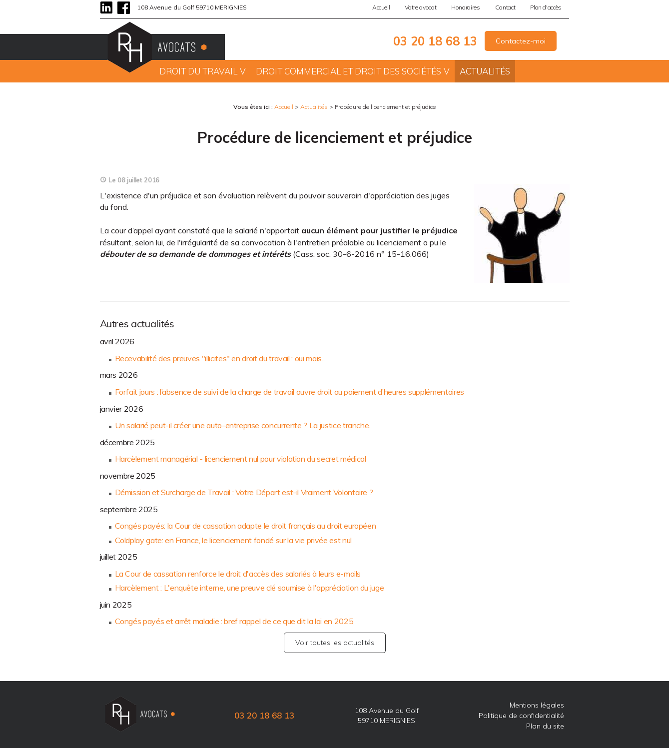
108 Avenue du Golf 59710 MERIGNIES (192, 7)
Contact (505, 7)
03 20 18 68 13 (435, 40)
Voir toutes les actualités (334, 642)
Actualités (485, 71)
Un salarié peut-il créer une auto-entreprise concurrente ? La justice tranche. (243, 425)
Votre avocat (420, 7)
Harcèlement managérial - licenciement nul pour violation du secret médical (240, 459)
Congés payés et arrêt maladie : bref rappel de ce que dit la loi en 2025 (234, 621)
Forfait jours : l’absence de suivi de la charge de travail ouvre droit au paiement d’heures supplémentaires (289, 392)
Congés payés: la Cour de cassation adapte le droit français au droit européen (245, 526)
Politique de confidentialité (521, 715)
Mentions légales (537, 705)
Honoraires (465, 7)
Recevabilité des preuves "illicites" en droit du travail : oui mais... (220, 358)
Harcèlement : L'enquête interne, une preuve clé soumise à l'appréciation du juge (249, 588)
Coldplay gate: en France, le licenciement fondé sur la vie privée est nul (233, 540)
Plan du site (545, 726)
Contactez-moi (521, 40)
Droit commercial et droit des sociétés (348, 71)
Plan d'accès (546, 7)
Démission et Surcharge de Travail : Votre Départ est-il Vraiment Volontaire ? (244, 492)
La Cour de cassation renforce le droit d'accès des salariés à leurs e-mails (238, 574)
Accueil (381, 7)
